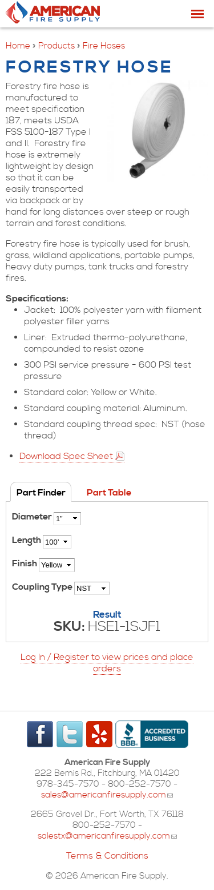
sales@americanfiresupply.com (107, 795)
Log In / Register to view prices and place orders (107, 662)
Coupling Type (43, 587)
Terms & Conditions (107, 855)
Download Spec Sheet (66, 456)
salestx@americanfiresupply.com (107, 836)
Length (27, 540)
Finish (25, 563)
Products (56, 46)
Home (18, 46)
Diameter (33, 516)
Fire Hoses (104, 46)
